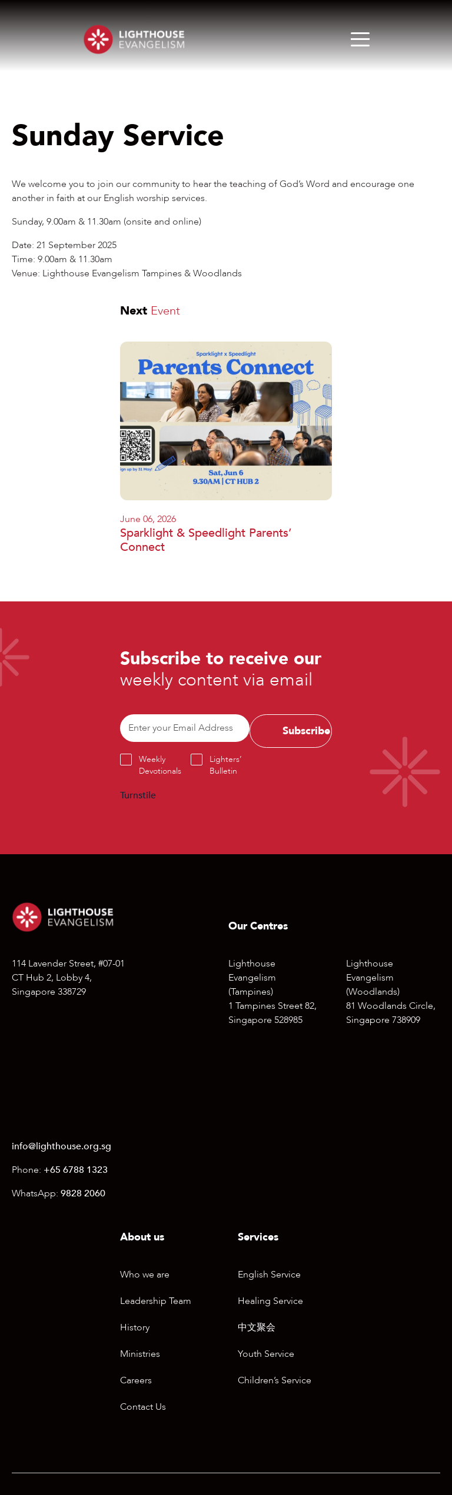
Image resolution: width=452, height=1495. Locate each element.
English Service (269, 1274)
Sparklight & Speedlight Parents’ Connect (206, 540)
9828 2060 (83, 1193)
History (134, 1327)
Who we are (145, 1274)
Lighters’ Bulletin (226, 765)
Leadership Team (155, 1301)
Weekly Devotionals (160, 765)
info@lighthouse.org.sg (61, 1146)
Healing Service (270, 1301)
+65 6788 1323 (76, 1169)
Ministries (140, 1353)
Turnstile (138, 795)
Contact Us (143, 1406)
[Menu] (360, 39)
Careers (136, 1380)
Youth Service (266, 1353)
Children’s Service (274, 1380)
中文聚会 (256, 1327)
